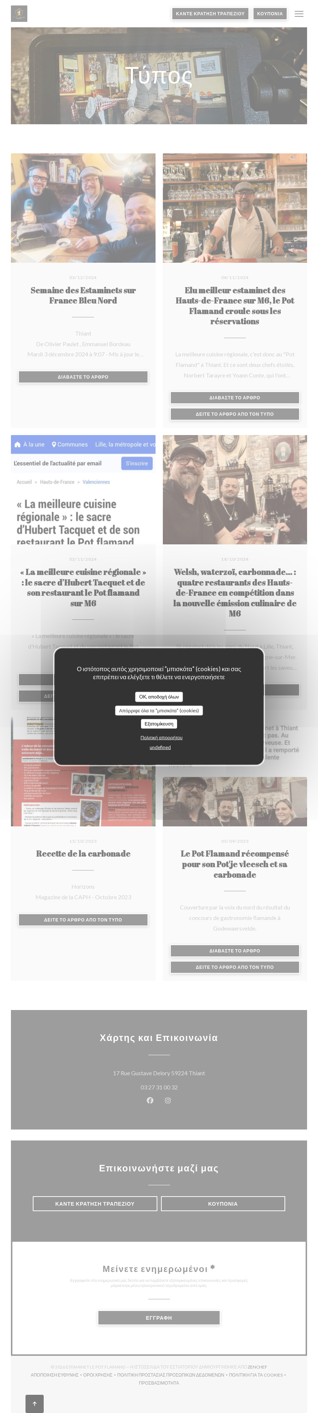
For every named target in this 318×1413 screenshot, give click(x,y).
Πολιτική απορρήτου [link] (161, 737)
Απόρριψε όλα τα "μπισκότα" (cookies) (159, 710)
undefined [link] (160, 747)
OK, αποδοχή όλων (159, 697)
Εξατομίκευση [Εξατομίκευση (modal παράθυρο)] (159, 724)
